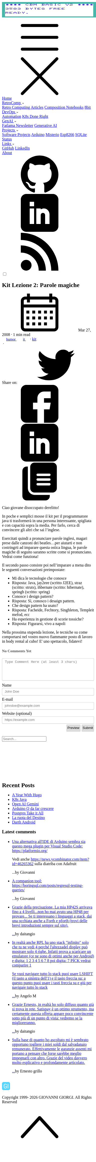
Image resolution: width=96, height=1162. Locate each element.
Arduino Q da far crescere (33, 812)
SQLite (81, 134)
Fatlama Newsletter (17, 125)
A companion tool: (27, 885)
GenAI (9, 121)
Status (7, 139)
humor (11, 339)
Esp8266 (67, 134)
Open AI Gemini (25, 808)
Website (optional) (17, 717)
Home (7, 98)
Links (8, 143)
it (24, 339)
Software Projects (16, 134)
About (7, 153)
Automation (11, 116)
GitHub (8, 148)
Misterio (52, 134)
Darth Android (23, 826)
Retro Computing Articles (22, 107)
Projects (10, 130)
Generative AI (45, 125)
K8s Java (19, 803)
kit (34, 339)
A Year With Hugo (27, 799)
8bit (87, 107)
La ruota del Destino (28, 821)
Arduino (37, 134)
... (53, 924)
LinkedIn (22, 148)
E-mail (7, 703)
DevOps (10, 112)
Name (7, 689)
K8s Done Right (35, 116)
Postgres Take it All (27, 817)
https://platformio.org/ (29, 854)
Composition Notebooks (63, 107)
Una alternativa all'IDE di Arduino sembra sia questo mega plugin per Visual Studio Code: (48, 847)
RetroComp (13, 103)
